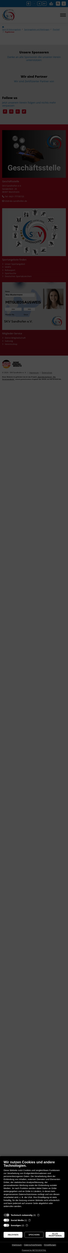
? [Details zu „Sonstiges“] (26, 1225)
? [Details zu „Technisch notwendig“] (38, 1215)
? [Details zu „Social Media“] (29, 1220)
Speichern (34, 1234)
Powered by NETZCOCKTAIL (34, 1250)
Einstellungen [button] (50, 1245)
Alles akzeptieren (55, 1234)
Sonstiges (16, 1225)
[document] (34, 1185)
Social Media (17, 1220)
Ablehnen (13, 1234)
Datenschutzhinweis (33, 1245)
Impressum (17, 1245)
